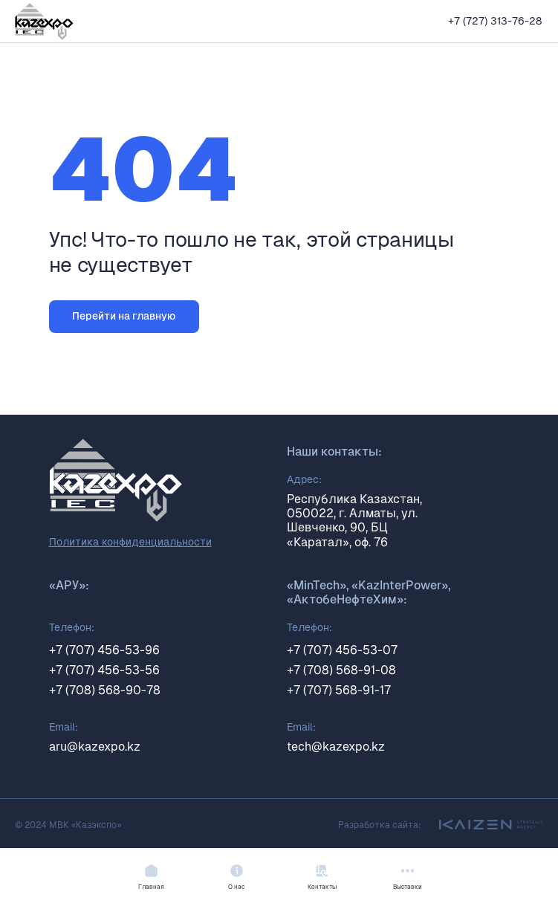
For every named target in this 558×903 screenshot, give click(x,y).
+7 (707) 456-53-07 (342, 650)
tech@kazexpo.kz (336, 746)
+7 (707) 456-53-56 (104, 670)
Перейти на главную (123, 316)
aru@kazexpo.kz (94, 746)
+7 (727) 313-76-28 (495, 21)
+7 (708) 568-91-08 (341, 670)
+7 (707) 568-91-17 (339, 690)
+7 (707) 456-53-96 (104, 650)
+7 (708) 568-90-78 (104, 690)
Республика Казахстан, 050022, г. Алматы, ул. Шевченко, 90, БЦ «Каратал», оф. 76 (354, 520)
